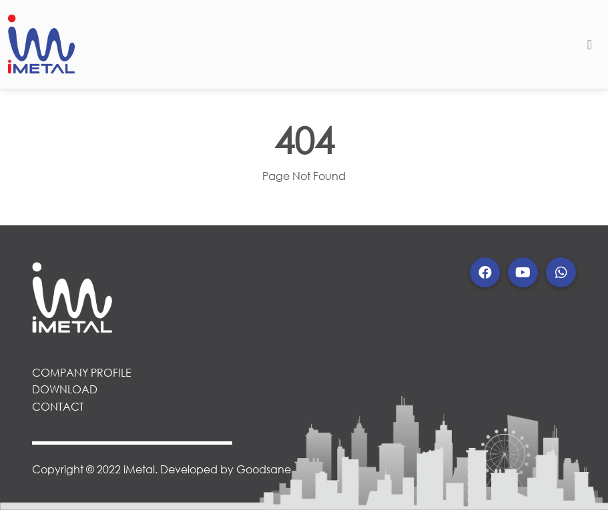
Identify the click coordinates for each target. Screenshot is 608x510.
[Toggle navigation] (589, 44)
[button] (485, 272)
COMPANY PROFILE (81, 372)
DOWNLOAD (64, 389)
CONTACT (58, 406)
